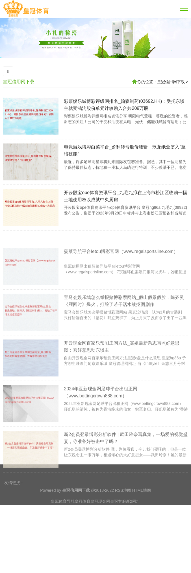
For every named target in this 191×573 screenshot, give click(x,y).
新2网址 (133, 508)
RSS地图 (123, 497)
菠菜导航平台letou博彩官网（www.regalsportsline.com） (121, 273)
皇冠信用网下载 (18, 81)
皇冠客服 (118, 508)
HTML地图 (141, 497)
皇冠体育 (82, 508)
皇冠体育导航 (63, 508)
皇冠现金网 (100, 508)
